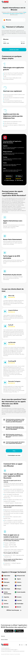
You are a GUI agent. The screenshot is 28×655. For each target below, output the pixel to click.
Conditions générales (5, 648)
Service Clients (4, 639)
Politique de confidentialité (6, 651)
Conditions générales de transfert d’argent (9, 649)
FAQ (14, 451)
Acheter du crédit (14, 49)
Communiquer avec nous (14, 455)
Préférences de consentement (18, 651)
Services (3, 636)
